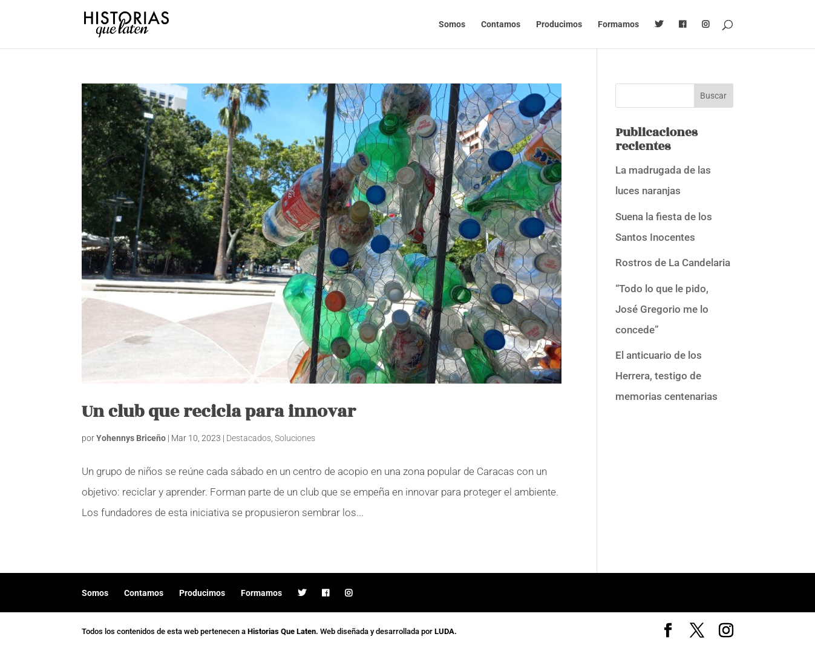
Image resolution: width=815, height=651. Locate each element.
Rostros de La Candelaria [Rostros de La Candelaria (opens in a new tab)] (672, 263)
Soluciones (295, 438)
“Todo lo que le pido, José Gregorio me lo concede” (662, 309)
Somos (452, 24)
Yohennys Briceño (131, 438)
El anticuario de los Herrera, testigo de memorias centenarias (666, 375)
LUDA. (445, 631)
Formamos (618, 24)
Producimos (559, 24)
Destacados (248, 438)
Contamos (500, 24)
